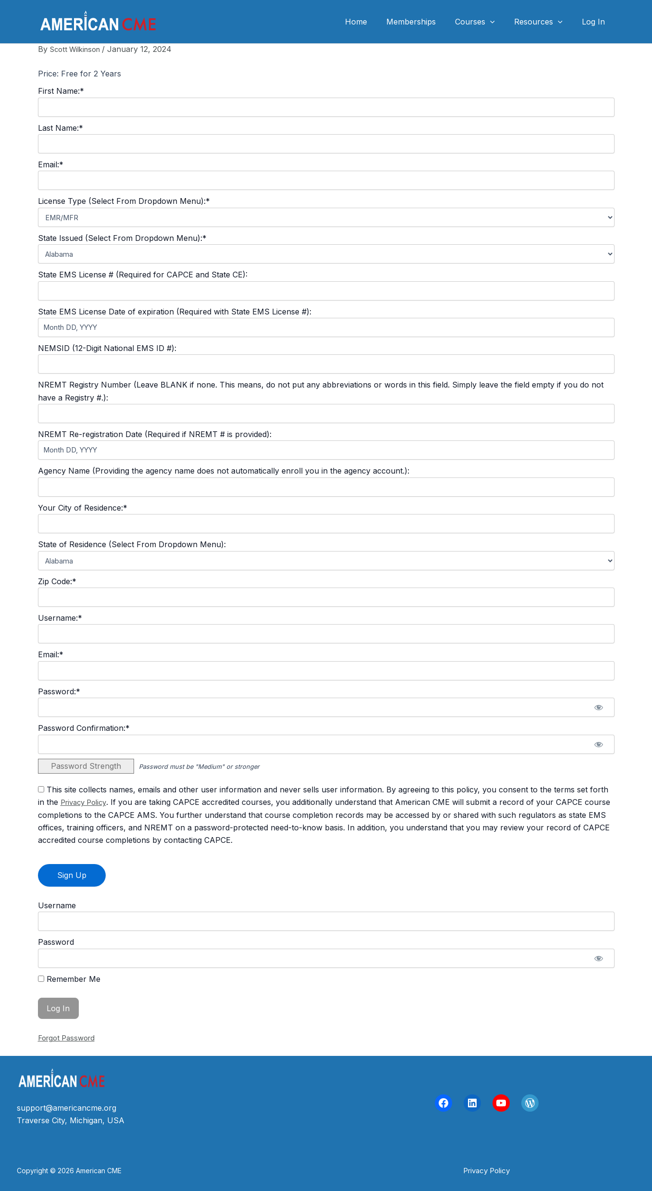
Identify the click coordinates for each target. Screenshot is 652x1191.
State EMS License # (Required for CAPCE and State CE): (142, 274)
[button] (486, 1170)
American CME (210, 21)
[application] (499, 21)
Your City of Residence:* (82, 508)
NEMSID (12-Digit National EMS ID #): (107, 348)
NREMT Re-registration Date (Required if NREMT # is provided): (154, 434)
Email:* (50, 164)
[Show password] (599, 707)
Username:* (60, 618)
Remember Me (69, 979)
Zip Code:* (57, 581)
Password (56, 942)
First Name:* (61, 91)
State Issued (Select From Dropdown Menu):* (122, 238)
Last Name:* (60, 128)
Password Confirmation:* (84, 728)
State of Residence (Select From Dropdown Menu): (132, 544)
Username (57, 905)
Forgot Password (69, 1037)
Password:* (59, 691)
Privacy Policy (86, 802)
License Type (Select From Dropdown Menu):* (124, 201)
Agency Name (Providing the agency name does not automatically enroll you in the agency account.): (223, 471)
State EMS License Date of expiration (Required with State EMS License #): (174, 311)
